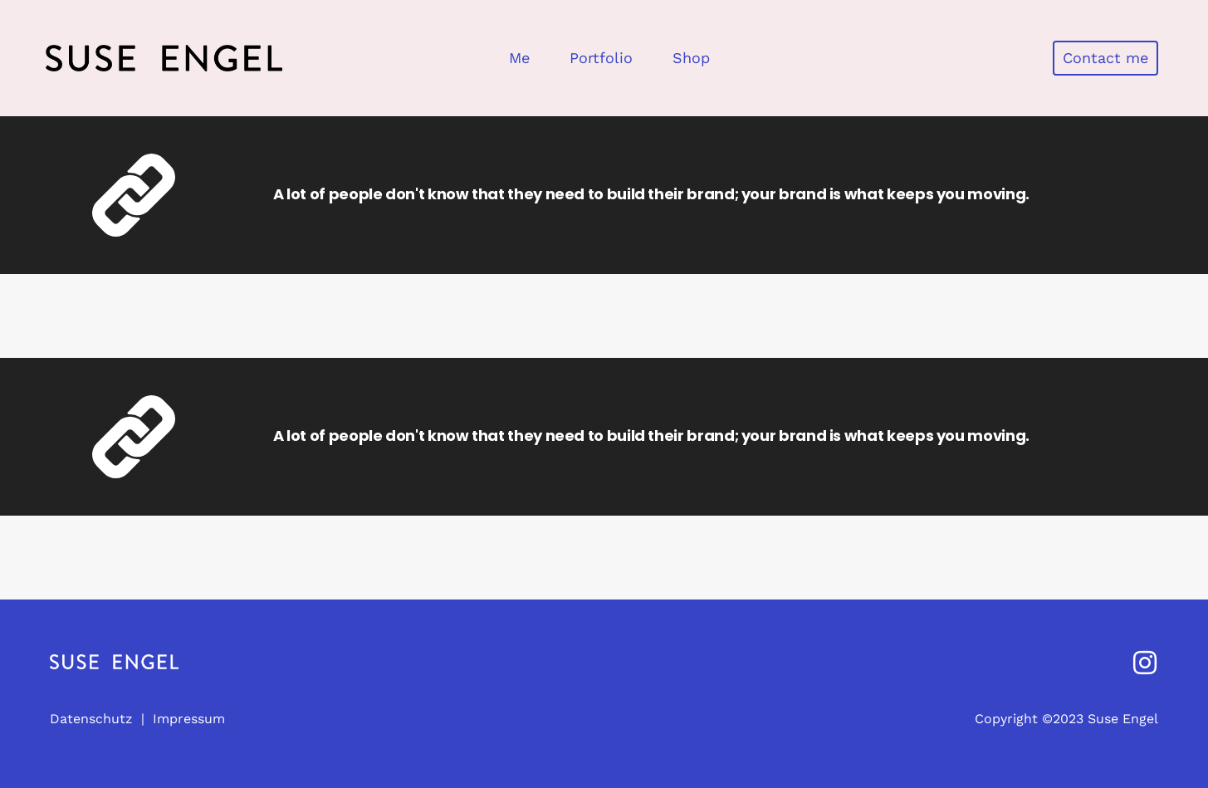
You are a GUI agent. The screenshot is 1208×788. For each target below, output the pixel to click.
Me (519, 57)
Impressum (189, 719)
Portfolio (601, 57)
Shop (691, 57)
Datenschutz (91, 719)
